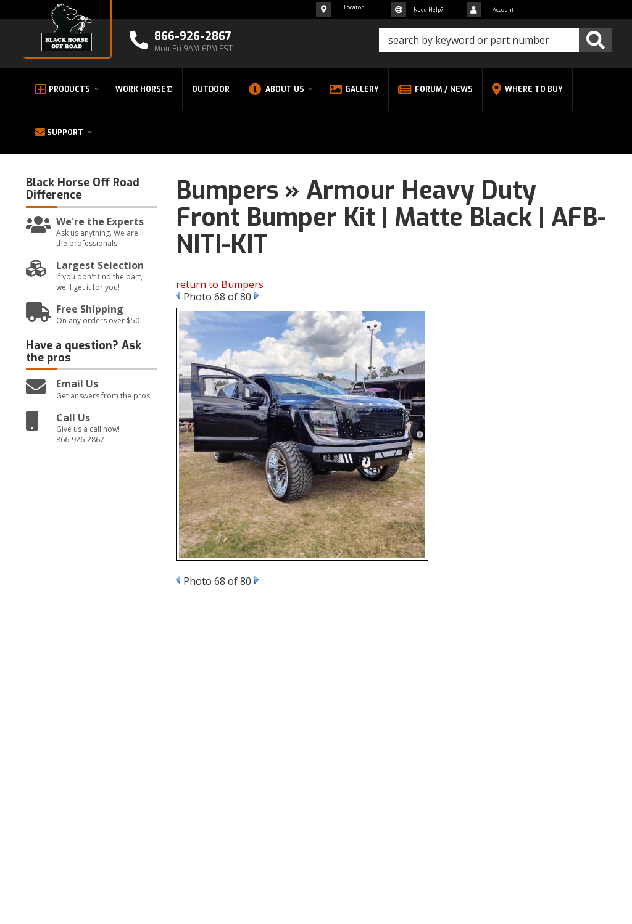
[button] (495, 40)
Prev (178, 295)
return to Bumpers (220, 284)
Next (256, 295)
